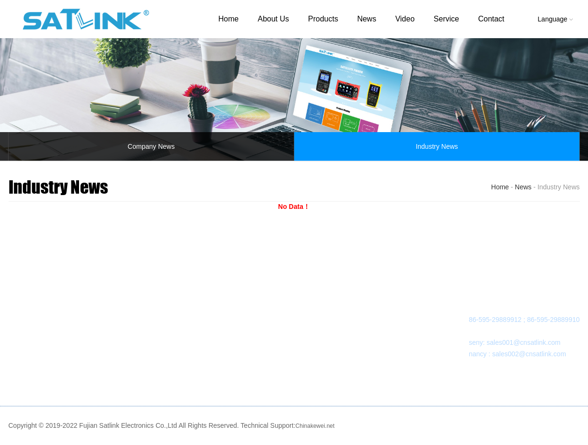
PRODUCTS (127, 289)
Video (405, 19)
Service (446, 19)
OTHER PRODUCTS (140, 331)
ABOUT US (35, 289)
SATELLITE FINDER (139, 308)
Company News (151, 146)
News (366, 19)
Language (555, 19)
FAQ (296, 319)
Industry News (437, 146)
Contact (491, 19)
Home (229, 19)
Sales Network (310, 331)
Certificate (33, 342)
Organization (37, 319)
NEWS (209, 289)
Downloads (305, 308)
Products (323, 19)
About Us (273, 19)
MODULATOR (129, 319)
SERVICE (304, 289)
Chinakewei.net (315, 426)
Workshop (33, 331)
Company (32, 308)
